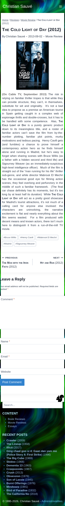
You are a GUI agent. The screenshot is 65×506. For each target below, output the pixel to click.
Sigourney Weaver (25, 243)
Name (5, 341)
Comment (7, 299)
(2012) (16, 262)
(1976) (17, 476)
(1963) (18, 465)
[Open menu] (61, 6)
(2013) (14, 472)
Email (5, 356)
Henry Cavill (26, 237)
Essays (12, 426)
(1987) (19, 469)
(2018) (22, 493)
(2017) (13, 447)
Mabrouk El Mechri (47, 237)
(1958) (18, 444)
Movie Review (54, 36)
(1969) (19, 458)
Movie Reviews (17, 422)
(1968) (15, 461)
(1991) (17, 486)
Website (6, 371)
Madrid (7, 243)
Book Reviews (16, 419)
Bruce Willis (10, 237)
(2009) (15, 440)
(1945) (19, 479)
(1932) (21, 490)
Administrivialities (52, 501)
